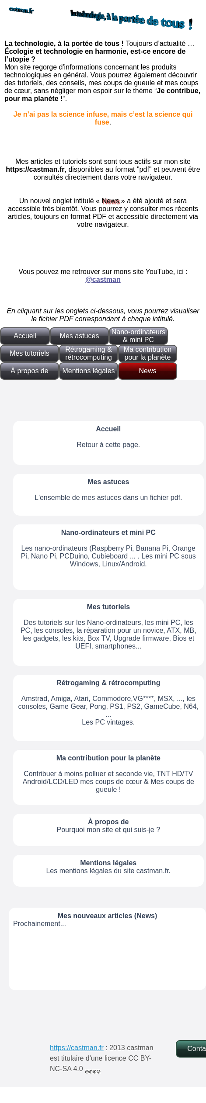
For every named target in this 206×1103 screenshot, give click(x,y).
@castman (103, 279)
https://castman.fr (77, 1047)
